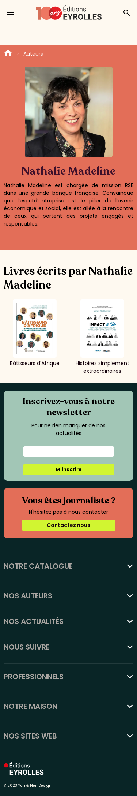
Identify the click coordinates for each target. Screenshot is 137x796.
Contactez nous (68, 525)
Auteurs (33, 53)
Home (8, 53)
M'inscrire (69, 469)
